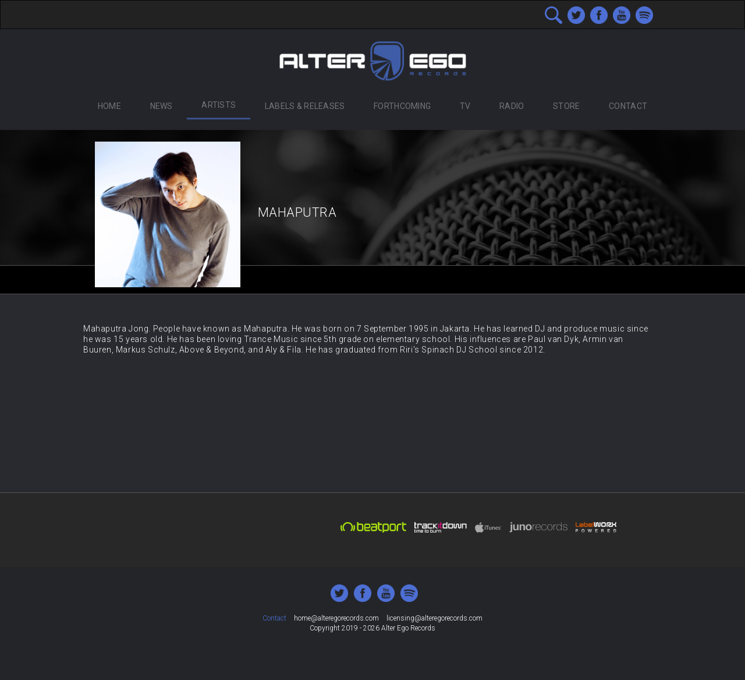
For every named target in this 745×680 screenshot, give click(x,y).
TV (465, 106)
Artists (218, 105)
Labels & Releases (305, 106)
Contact (628, 106)
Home (109, 106)
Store (566, 106)
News (161, 106)
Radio (511, 106)
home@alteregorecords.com (336, 618)
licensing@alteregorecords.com (434, 618)
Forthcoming (402, 106)
